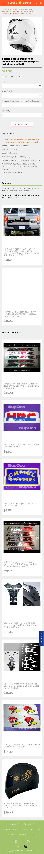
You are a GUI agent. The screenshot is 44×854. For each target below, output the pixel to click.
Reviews (11, 834)
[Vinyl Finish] (22, 95)
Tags (34, 834)
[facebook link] (16, 841)
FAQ (38, 829)
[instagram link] (28, 841)
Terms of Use (27, 829)
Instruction (23, 834)
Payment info (29, 824)
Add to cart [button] (22, 124)
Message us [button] (41, 638)
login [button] (36, 188)
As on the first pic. (11, 76)
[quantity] (22, 115)
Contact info (14, 824)
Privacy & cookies (11, 829)
